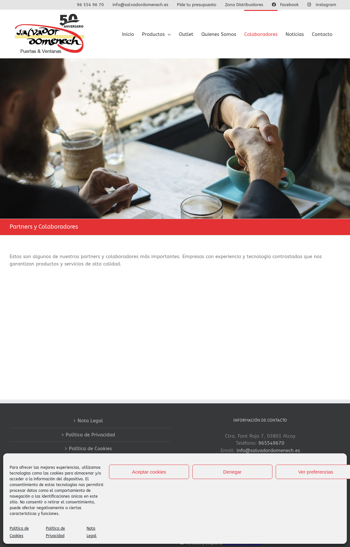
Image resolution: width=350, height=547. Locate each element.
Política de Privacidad (90, 435)
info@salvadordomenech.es (268, 450)
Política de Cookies (90, 448)
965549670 (271, 443)
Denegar (232, 472)
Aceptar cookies (149, 472)
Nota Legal (90, 421)
